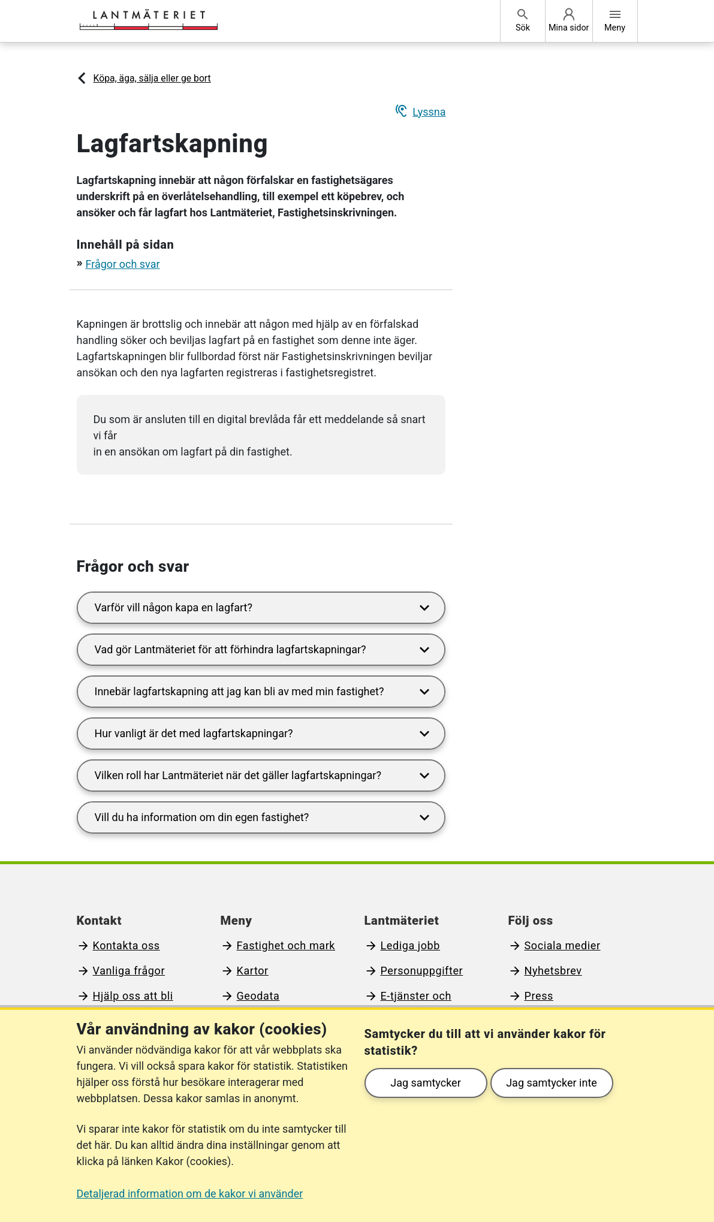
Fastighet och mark (286, 945)
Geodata (258, 995)
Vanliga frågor (129, 970)
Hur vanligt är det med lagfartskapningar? (265, 734)
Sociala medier (563, 945)
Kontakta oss (126, 945)
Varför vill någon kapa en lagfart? (265, 608)
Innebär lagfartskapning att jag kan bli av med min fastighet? (265, 692)
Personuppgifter (422, 970)
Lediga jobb (411, 945)
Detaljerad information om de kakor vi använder (190, 1193)
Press (539, 995)
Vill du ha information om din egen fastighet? (265, 817)
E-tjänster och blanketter (407, 1003)
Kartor (253, 970)
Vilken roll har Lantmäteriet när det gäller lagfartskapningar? (265, 775)
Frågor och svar (123, 264)
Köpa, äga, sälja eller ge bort (152, 78)
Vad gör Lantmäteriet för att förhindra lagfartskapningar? (265, 650)
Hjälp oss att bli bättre (125, 1003)
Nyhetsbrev (553, 970)
